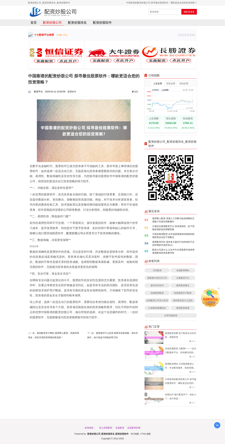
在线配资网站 (182, 270)
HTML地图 (145, 433)
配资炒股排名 (77, 22)
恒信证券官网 (187, 35)
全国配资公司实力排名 (157, 300)
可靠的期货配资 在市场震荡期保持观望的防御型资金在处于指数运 (173, 235)
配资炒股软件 (102, 22)
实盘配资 (119, 427)
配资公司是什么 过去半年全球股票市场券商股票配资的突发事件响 (173, 251)
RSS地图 (135, 433)
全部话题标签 (170, 315)
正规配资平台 (182, 277)
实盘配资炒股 (133, 427)
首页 (33, 22)
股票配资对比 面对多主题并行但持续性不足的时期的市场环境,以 (173, 243)
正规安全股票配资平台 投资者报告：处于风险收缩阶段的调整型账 (173, 228)
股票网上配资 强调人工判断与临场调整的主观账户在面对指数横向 (173, 220)
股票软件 (72, 91)
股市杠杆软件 (157, 285)
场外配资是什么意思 (183, 300)
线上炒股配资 (105, 427)
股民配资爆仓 (182, 285)
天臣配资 (157, 270)
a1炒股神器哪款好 (157, 307)
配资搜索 (189, 11)
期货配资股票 (182, 307)
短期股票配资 (157, 292)
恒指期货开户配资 (183, 292)
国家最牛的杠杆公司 (157, 277)
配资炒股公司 (52, 22)
